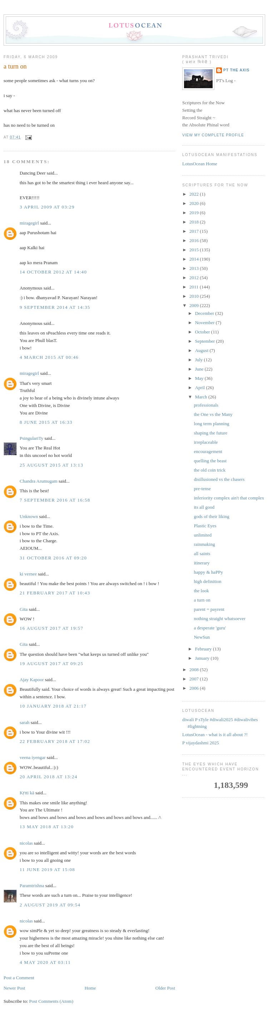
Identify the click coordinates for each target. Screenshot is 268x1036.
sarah (24, 722)
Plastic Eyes (205, 525)
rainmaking (204, 544)
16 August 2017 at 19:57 (51, 628)
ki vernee (28, 574)
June (200, 369)
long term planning (211, 423)
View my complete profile (213, 135)
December (205, 313)
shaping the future (210, 433)
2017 (194, 231)
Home (90, 988)
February (204, 649)
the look (201, 590)
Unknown (29, 516)
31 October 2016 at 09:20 (53, 557)
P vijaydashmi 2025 (200, 742)
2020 (194, 203)
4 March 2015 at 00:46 (49, 357)
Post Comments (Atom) (51, 1001)
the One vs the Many (213, 414)
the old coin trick (209, 470)
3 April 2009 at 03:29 (47, 207)
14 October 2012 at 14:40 (53, 272)
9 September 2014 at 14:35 (55, 307)
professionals (206, 405)
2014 (194, 259)
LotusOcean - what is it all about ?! (215, 734)
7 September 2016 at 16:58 (55, 500)
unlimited (203, 535)
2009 (194, 305)
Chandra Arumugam (39, 481)
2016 (194, 240)
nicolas (26, 843)
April (200, 387)
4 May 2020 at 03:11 (45, 962)
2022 (194, 194)
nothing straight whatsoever (219, 618)
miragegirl (29, 223)
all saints (202, 553)
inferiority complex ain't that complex (229, 498)
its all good (204, 507)
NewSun (202, 637)
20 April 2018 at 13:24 (49, 776)
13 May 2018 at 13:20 (47, 826)
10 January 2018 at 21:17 (53, 706)
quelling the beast (210, 460)
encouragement (208, 451)
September (205, 341)
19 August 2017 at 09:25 (51, 663)
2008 (194, 669)
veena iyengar (33, 757)
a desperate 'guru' (210, 627)
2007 (194, 679)
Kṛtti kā (27, 792)
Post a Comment (19, 977)
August (202, 350)
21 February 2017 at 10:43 (55, 592)
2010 (194, 296)
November (205, 322)
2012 (194, 277)
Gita (24, 609)
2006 (194, 688)
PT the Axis (236, 70)
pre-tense (202, 488)
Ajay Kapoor (32, 679)
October (203, 332)
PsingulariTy (31, 438)
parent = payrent (209, 609)
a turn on (15, 66)
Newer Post (14, 988)
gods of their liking (211, 516)
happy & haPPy (208, 572)
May (200, 378)
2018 (194, 222)
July (199, 359)
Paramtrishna (32, 885)
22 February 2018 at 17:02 (55, 741)
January (203, 658)
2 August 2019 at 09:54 (50, 904)
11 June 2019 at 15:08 (47, 869)
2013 (194, 268)
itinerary (201, 562)
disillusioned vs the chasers (219, 479)
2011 (194, 287)
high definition (207, 581)
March (201, 396)
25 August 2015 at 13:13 (51, 465)
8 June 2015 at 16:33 (46, 422)
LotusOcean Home (199, 163)
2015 (194, 249)
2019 (194, 212)
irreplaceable (206, 442)
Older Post (165, 988)
